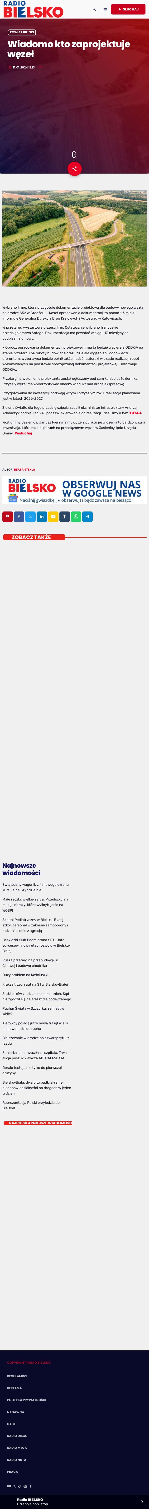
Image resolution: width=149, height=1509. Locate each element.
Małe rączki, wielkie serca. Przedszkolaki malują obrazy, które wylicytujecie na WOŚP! (35, 904)
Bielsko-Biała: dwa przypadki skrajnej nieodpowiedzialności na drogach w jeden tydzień (36, 1087)
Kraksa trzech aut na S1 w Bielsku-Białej (35, 984)
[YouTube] (9, 1486)
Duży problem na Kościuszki (25, 975)
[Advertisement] (74, 111)
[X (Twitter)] (14, 1486)
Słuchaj (128, 9)
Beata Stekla (24, 470)
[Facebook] (31, 1486)
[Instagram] (25, 1486)
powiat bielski (22, 32)
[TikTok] (20, 1486)
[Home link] (33, 9)
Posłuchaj (23, 433)
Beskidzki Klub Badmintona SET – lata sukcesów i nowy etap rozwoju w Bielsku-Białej (36, 945)
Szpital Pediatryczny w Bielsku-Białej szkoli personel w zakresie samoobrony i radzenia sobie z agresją (35, 925)
